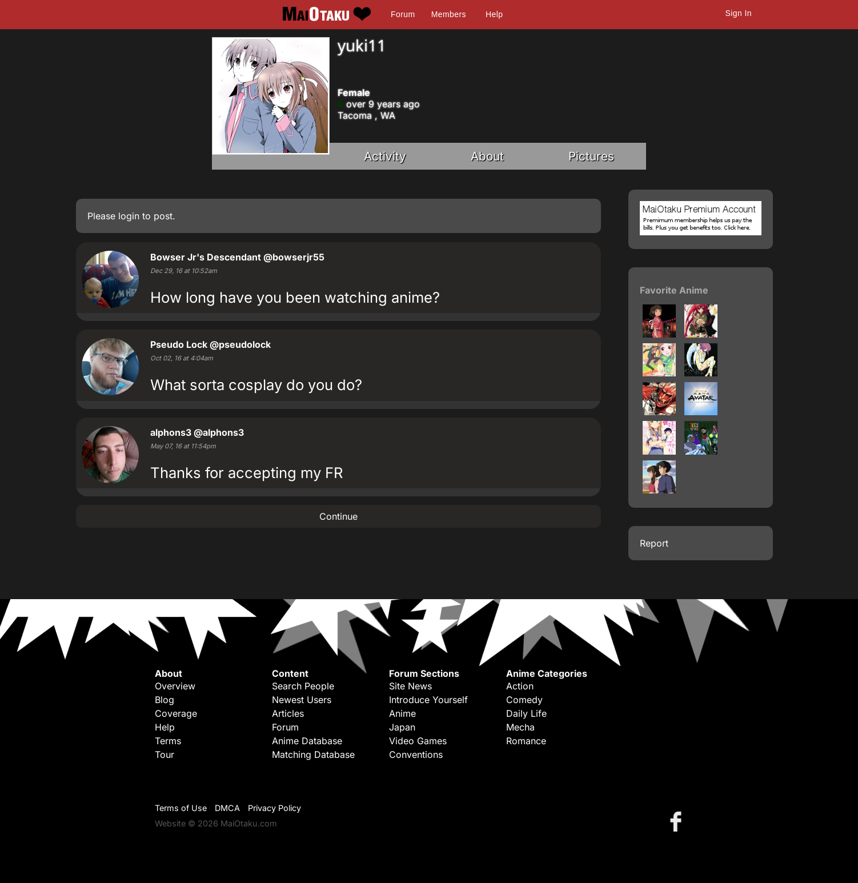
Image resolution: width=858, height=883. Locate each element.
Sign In (738, 13)
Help (494, 14)
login (128, 216)
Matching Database (313, 754)
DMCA (227, 808)
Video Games (418, 740)
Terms (168, 740)
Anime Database (307, 740)
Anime (402, 713)
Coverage (176, 713)
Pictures (591, 156)
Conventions (416, 754)
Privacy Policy (274, 808)
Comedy (524, 699)
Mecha (520, 727)
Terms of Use (181, 808)
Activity (385, 156)
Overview (175, 686)
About (487, 156)
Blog (164, 699)
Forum (403, 14)
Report (654, 543)
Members (448, 14)
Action (520, 686)
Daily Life (526, 713)
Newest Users (301, 699)
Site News (410, 686)
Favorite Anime (674, 290)
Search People (303, 686)
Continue (338, 516)
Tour (164, 754)
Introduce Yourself (428, 699)
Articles (288, 713)
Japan (402, 727)
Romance (526, 740)
